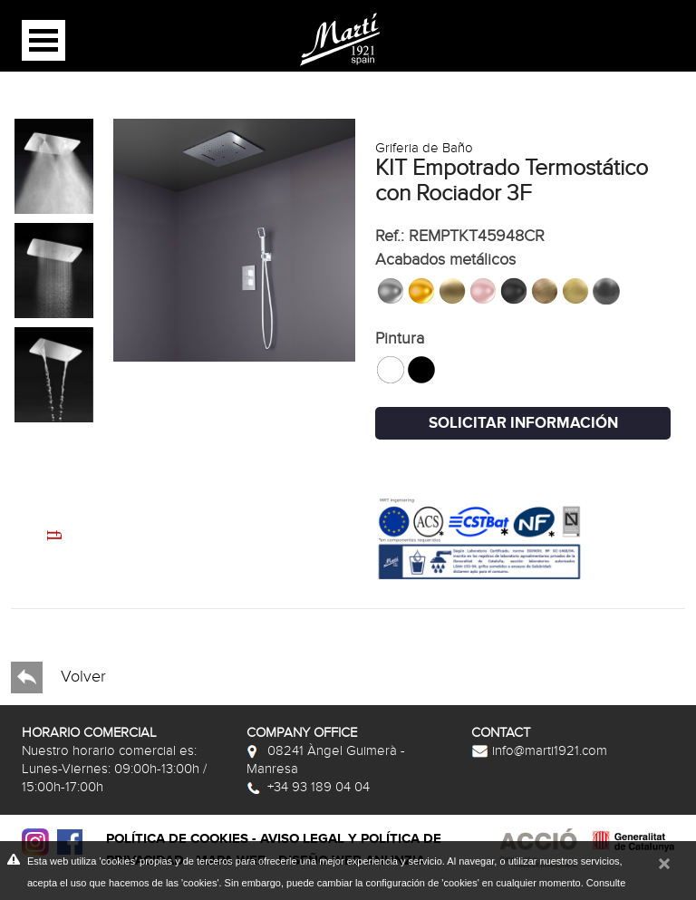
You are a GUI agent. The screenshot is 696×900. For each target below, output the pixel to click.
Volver (58, 677)
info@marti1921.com (539, 750)
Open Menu (43, 40)
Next (37, 524)
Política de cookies (177, 838)
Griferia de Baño (424, 148)
